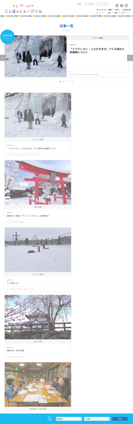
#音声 (86, 76)
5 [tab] (72, 83)
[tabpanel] (66, 59)
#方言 (82, 76)
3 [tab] (66, 83)
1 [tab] (60, 83)
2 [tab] (63, 83)
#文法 (78, 76)
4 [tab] (69, 83)
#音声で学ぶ (92, 76)
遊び (97, 76)
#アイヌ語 (73, 76)
